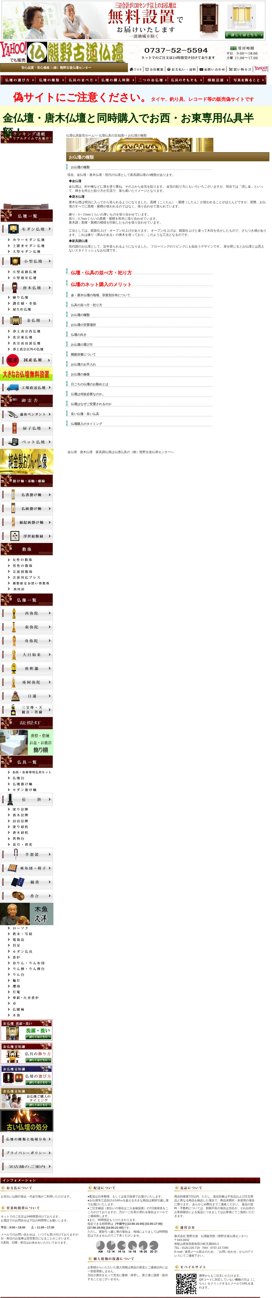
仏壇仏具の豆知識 (111, 135)
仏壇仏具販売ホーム (80, 135)
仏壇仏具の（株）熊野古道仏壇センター (142, 452)
